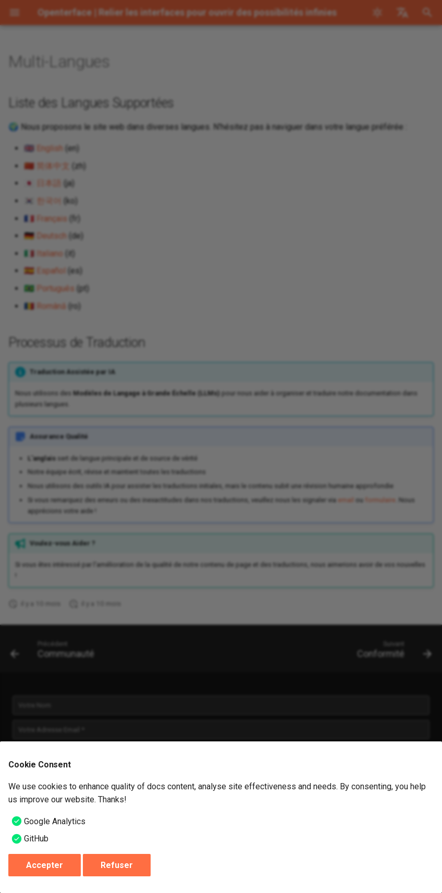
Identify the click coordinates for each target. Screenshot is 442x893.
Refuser (117, 865)
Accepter (44, 865)
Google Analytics (54, 821)
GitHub (36, 839)
